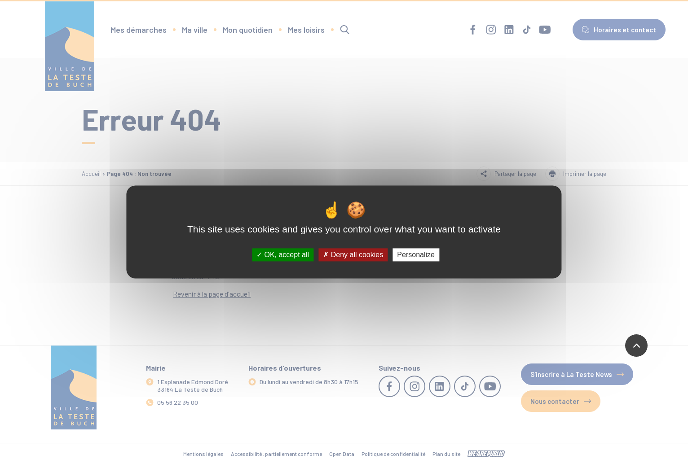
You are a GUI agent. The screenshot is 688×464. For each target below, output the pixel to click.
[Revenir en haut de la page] (636, 345)
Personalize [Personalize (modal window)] (416, 254)
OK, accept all (282, 254)
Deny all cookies (353, 254)
